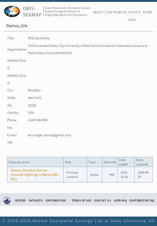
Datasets (36, 200)
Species (20, 200)
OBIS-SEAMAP (32, 11)
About (98, 12)
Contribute (116, 12)
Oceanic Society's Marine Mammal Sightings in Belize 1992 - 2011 (35, 174)
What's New (134, 13)
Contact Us (102, 200)
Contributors (55, 200)
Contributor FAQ (141, 200)
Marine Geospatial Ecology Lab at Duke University (89, 220)
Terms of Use (81, 200)
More (147, 12)
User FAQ (120, 200)
